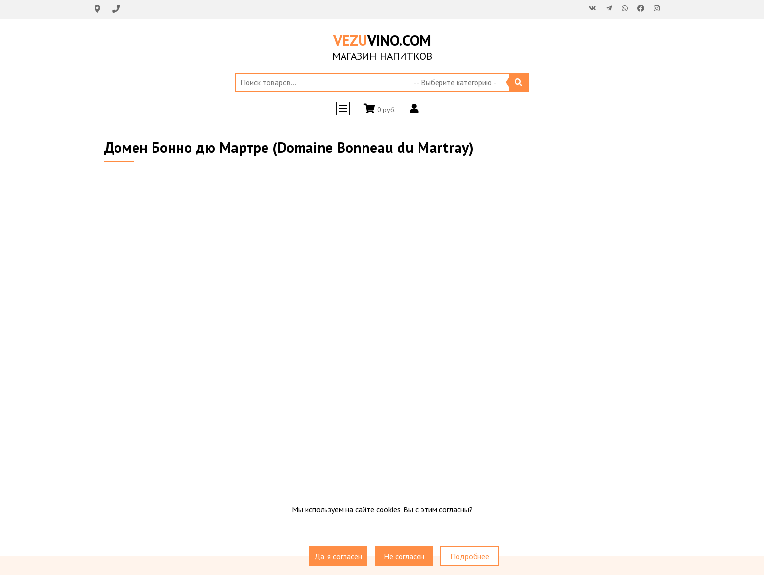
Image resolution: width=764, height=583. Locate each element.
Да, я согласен (338, 556)
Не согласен (404, 556)
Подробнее (469, 556)
